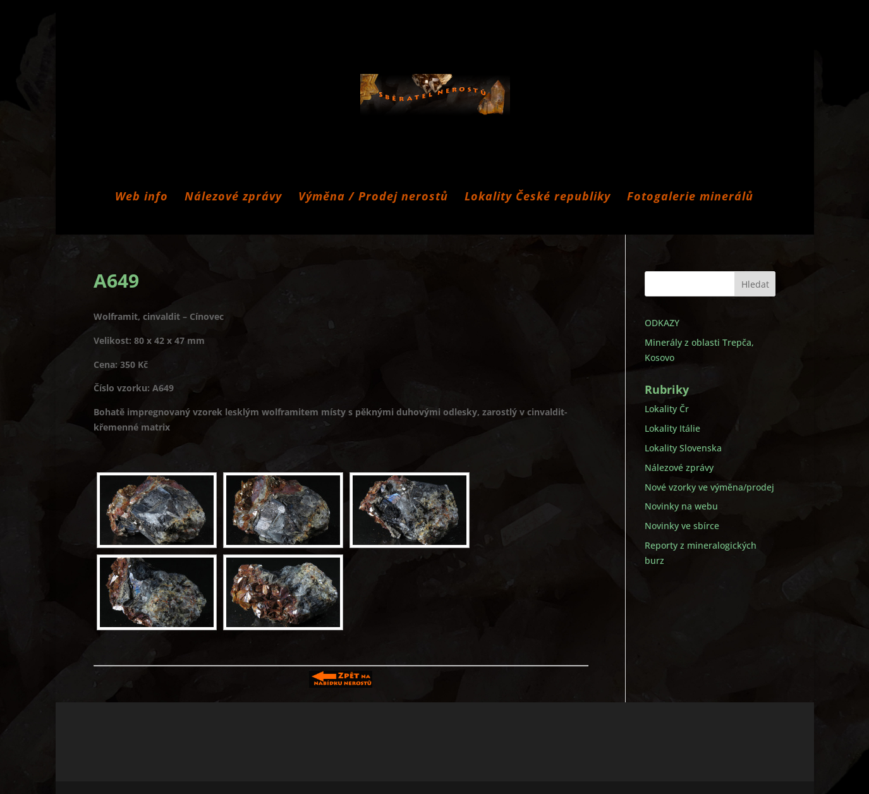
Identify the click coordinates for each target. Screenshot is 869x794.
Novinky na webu (681, 506)
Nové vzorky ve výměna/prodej (709, 487)
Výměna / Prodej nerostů (373, 198)
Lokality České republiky (538, 198)
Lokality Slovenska (683, 448)
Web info (141, 198)
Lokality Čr (667, 409)
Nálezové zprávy (233, 198)
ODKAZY (662, 323)
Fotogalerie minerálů (690, 198)
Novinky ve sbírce (682, 526)
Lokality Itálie (672, 428)
